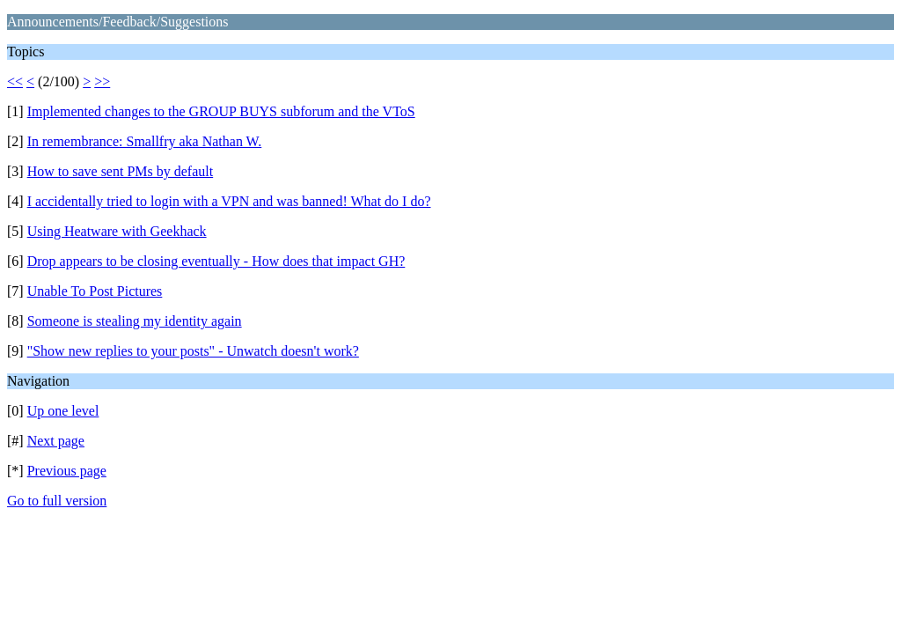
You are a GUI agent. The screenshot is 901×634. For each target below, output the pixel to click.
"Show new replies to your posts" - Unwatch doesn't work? (193, 350)
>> (102, 81)
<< (15, 81)
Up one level (63, 410)
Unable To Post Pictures (95, 291)
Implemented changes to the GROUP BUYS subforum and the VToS (221, 111)
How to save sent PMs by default (120, 171)
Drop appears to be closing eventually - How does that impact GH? (216, 261)
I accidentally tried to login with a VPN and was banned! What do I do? (229, 201)
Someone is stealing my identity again (134, 320)
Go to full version (56, 500)
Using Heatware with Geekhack (117, 231)
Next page (55, 440)
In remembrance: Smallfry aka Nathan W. (144, 141)
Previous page (66, 470)
